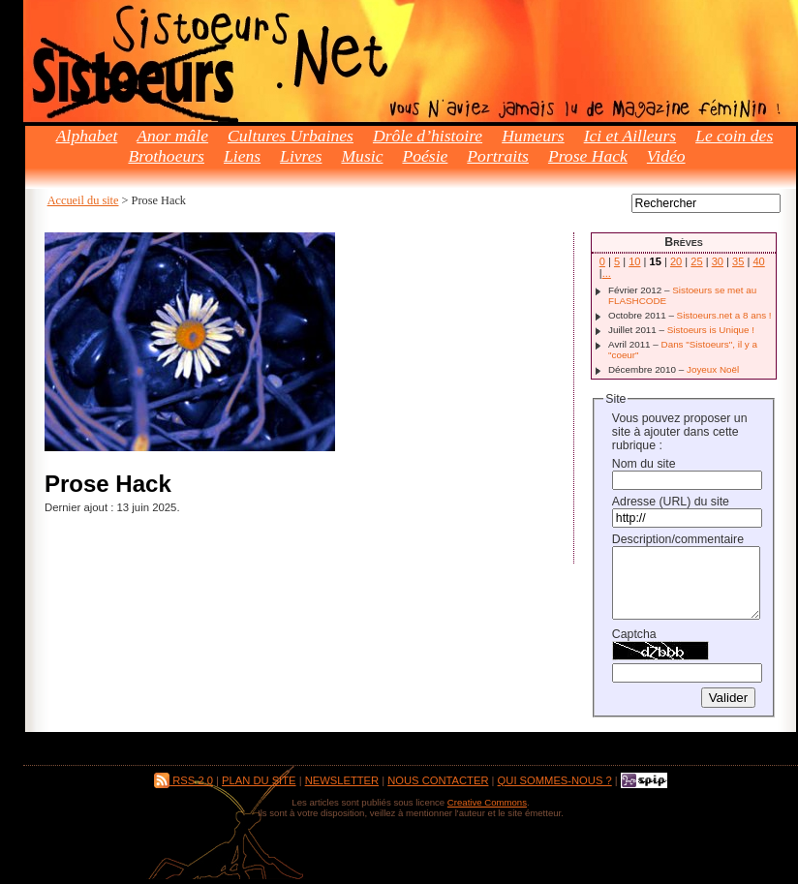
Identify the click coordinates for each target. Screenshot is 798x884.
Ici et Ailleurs (630, 135)
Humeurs (533, 135)
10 (634, 261)
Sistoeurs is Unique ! (710, 329)
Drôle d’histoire (427, 135)
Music (362, 156)
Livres (301, 156)
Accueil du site (83, 200)
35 (738, 261)
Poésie (424, 156)
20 (676, 261)
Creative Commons (487, 802)
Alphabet (87, 135)
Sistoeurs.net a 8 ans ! (724, 315)
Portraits (498, 156)
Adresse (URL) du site (670, 501)
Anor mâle (172, 135)
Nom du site (644, 464)
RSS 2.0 (183, 780)
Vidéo (666, 156)
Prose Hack (588, 156)
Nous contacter (437, 780)
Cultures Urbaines (290, 135)
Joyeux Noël (713, 369)
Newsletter (342, 780)
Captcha (634, 634)
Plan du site (258, 780)
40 (758, 261)
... (606, 273)
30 (717, 261)
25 (696, 261)
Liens (242, 156)
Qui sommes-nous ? (555, 780)
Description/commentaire (678, 539)
